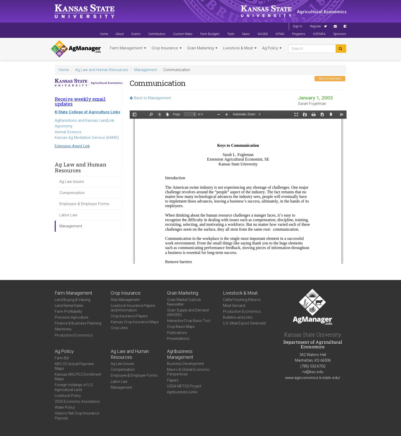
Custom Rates (183, 34)
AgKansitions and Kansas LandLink (84, 120)
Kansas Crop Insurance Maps (135, 322)
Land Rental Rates (69, 306)
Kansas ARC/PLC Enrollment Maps (78, 376)
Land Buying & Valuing (72, 300)
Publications (177, 333)
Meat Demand (234, 306)
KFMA (280, 34)
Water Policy (65, 407)
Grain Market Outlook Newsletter (184, 302)
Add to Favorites (330, 78)
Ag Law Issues (71, 181)
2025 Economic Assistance (77, 401)
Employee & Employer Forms (84, 204)
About (120, 34)
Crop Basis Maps (181, 327)
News (246, 34)
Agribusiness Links (182, 392)
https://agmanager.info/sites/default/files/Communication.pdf (238, 187)
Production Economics (74, 335)
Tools (231, 34)
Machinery (63, 329)
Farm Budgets (210, 34)
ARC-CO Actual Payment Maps (74, 366)
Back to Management (150, 98)
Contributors (156, 34)
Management (145, 70)
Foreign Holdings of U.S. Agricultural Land (74, 387)
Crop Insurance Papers (129, 316)
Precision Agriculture (71, 317)
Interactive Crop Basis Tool (188, 321)
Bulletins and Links (238, 317)
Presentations (178, 339)
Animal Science (68, 132)
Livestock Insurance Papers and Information (133, 308)
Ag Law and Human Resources (101, 70)
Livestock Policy (68, 396)
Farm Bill (62, 358)
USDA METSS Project (184, 386)
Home (104, 34)
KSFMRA (319, 34)
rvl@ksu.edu (312, 372)
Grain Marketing (202, 48)
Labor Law (68, 215)
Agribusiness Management (180, 354)
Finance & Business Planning (78, 323)
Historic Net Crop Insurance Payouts (77, 415)
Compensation (72, 193)
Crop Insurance (167, 48)
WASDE (263, 34)
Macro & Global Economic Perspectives (188, 371)
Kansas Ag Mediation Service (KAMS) (87, 137)
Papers (173, 380)
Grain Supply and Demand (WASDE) (188, 312)
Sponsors (339, 34)
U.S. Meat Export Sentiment (244, 323)
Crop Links (119, 328)
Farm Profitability (68, 311)
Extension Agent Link (72, 146)
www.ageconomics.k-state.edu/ (312, 377)
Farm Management (128, 48)
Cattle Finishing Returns (242, 300)
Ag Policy (272, 48)
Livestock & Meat (240, 48)
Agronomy (63, 126)
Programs (298, 34)
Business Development (185, 364)
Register (315, 26)
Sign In (297, 26)
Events (136, 34)
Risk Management (125, 300)
